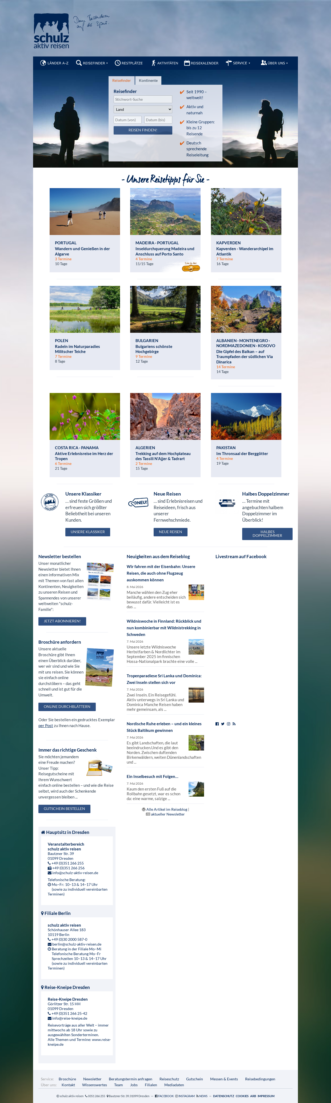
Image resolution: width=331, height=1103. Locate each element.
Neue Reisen (170, 531)
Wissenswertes (94, 1084)
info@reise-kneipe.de (69, 1018)
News (203, 1096)
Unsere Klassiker (88, 531)
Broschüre (67, 1079)
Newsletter (92, 1079)
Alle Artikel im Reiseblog (166, 809)
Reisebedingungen (260, 1079)
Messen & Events (224, 1079)
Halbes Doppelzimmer (267, 533)
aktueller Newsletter (168, 814)
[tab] (122, 80)
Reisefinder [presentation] (121, 80)
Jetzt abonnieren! (62, 621)
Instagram (186, 1096)
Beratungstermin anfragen (130, 1079)
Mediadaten (174, 1084)
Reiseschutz (169, 1079)
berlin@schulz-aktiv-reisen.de (76, 944)
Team (118, 1084)
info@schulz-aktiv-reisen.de (75, 872)
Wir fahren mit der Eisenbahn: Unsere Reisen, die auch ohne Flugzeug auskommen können (161, 573)
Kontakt (68, 1084)
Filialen (151, 1084)
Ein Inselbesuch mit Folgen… (152, 776)
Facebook (166, 1096)
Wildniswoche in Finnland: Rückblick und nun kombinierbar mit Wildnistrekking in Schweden (164, 628)
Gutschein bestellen (64, 808)
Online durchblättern (67, 706)
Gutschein (194, 1079)
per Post (45, 725)
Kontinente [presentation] (148, 80)
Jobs (134, 1084)
